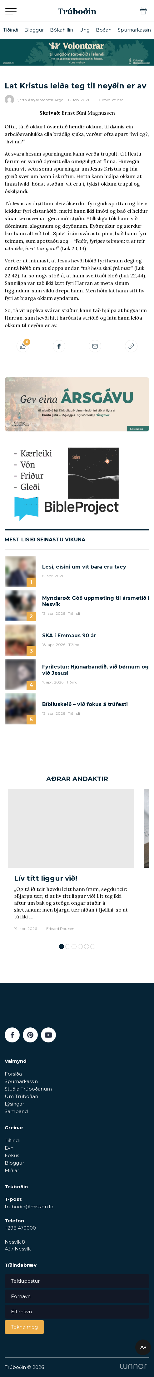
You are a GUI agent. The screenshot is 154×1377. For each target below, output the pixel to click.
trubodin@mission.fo (29, 1207)
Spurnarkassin (134, 30)
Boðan (104, 30)
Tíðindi (10, 30)
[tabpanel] (71, 863)
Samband (16, 1111)
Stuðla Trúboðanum (28, 1089)
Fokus (12, 1155)
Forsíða (13, 1074)
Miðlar (12, 1170)
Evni (9, 1148)
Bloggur (34, 30)
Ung (84, 30)
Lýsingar (14, 1104)
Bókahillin (61, 30)
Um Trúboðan (21, 1096)
